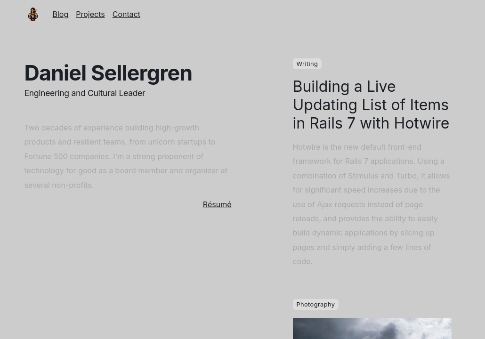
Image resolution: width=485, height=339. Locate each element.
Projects (90, 14)
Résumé (217, 204)
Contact (126, 14)
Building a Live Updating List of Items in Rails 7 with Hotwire (371, 104)
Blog (61, 14)
